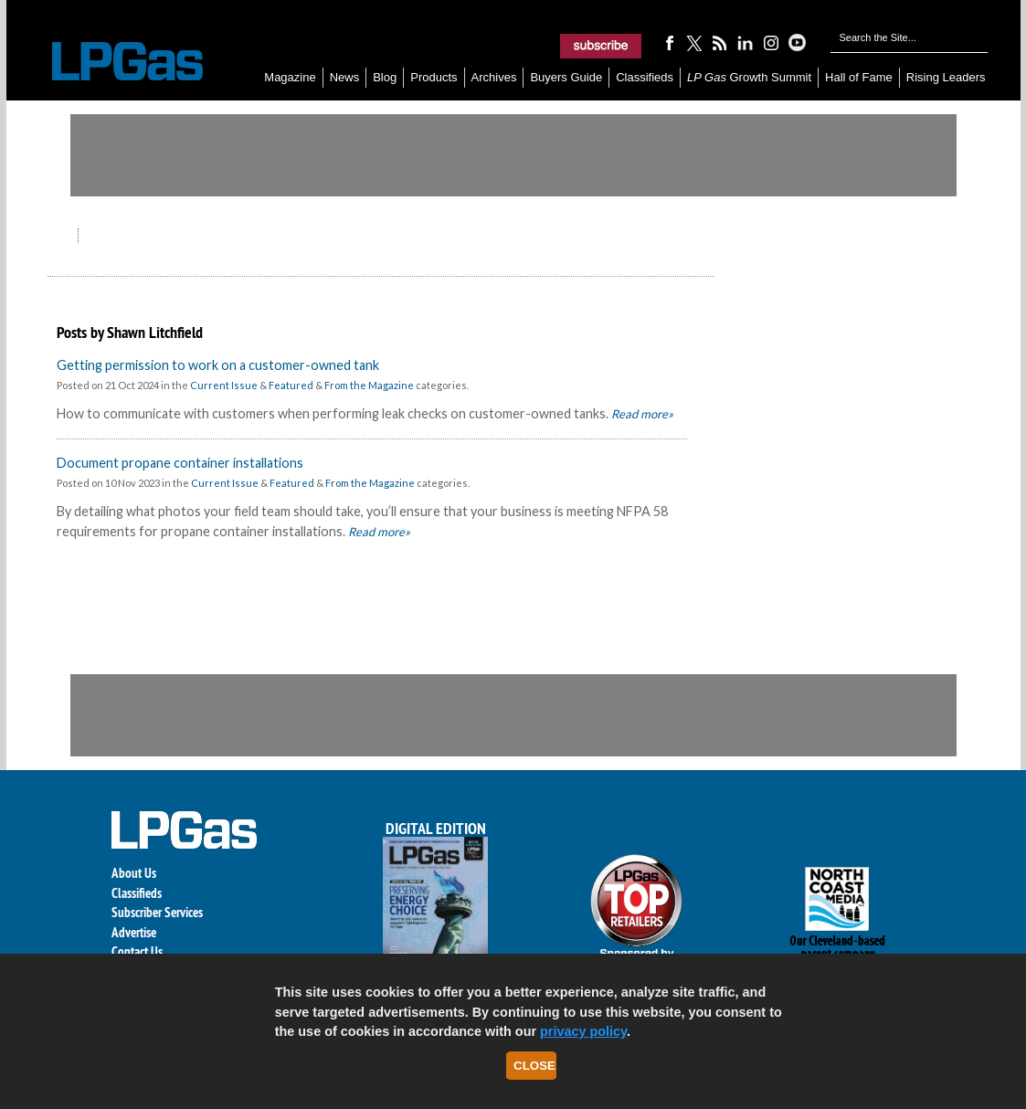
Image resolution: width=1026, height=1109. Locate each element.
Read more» (640, 414)
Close (534, 1065)
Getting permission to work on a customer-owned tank (218, 365)
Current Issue (224, 385)
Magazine (289, 77)
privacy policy (583, 1031)
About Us (133, 873)
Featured (291, 385)
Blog (385, 77)
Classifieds (644, 77)
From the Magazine (369, 385)
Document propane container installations (180, 462)
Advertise (133, 932)
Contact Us (137, 951)
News (345, 77)
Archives (494, 77)
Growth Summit (749, 77)
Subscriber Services (157, 912)
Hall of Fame (859, 77)
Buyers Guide (566, 77)
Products (433, 77)
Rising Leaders (946, 77)
